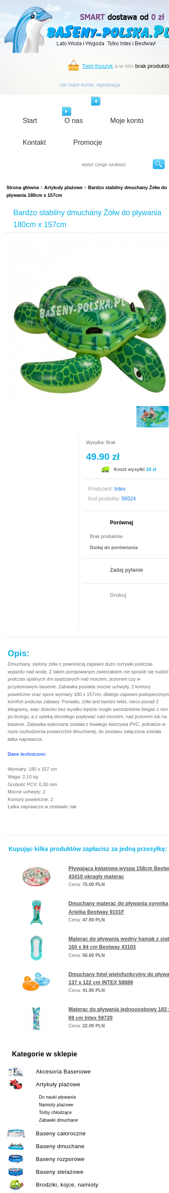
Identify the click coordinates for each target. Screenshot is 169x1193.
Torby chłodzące (55, 1112)
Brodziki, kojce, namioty (67, 1184)
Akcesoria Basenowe (63, 1071)
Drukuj (118, 595)
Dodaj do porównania (114, 547)
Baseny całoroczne (61, 1133)
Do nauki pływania (57, 1097)
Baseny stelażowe (59, 1172)
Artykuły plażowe (63, 187)
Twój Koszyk (97, 66)
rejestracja (108, 85)
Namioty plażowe (56, 1104)
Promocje (87, 142)
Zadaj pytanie (126, 570)
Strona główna (22, 187)
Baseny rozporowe (60, 1159)
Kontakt (34, 142)
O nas (74, 120)
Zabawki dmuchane (58, 1120)
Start (30, 120)
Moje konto (126, 120)
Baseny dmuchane (60, 1146)
